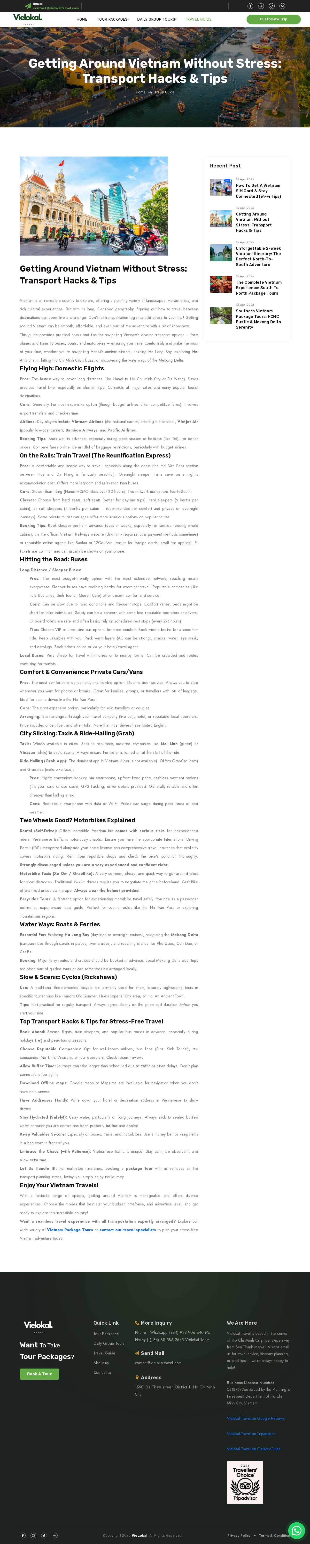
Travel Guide (198, 19)
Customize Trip (273, 19)
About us (101, 1363)
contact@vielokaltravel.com (56, 8)
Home (82, 19)
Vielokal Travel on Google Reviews (256, 1418)
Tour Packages (112, 19)
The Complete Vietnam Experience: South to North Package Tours (259, 288)
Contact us (102, 1372)
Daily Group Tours (156, 19)
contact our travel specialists (128, 1230)
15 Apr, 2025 (245, 179)
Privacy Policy (238, 1535)
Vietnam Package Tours (70, 1230)
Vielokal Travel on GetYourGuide (254, 1449)
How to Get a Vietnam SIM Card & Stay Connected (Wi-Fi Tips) (258, 191)
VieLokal (139, 1536)
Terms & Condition (274, 1535)
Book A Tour (39, 1374)
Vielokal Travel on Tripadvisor (251, 1433)
